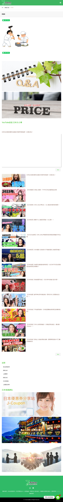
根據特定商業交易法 (45, 491)
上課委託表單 (6, 384)
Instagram (30, 488)
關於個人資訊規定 (34, 491)
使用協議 (27, 491)
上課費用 (5, 374)
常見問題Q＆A (19, 491)
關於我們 (4, 491)
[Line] (57, 497)
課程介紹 (5, 370)
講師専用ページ (55, 491)
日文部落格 (6, 381)
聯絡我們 (31, 493)
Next (58, 169)
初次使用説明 (6, 367)
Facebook (33, 488)
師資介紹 (5, 377)
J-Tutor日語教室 (27, 499)
